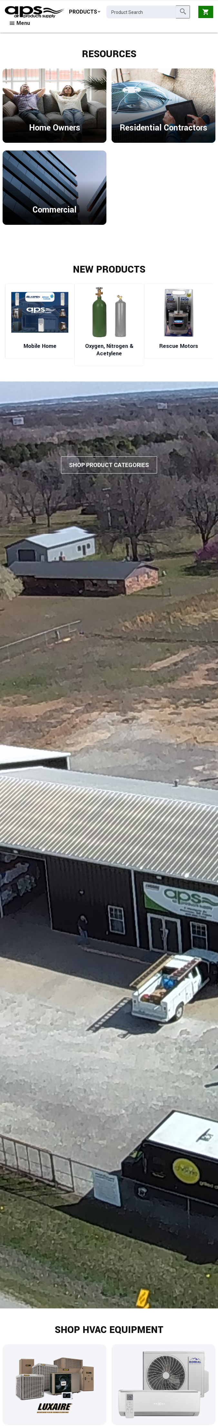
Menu (20, 23)
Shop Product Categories (109, 466)
